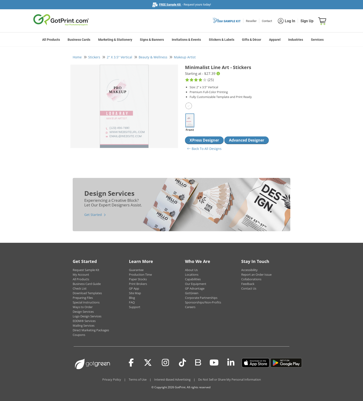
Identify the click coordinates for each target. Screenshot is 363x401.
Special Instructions (86, 302)
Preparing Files (83, 298)
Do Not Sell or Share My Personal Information (229, 379)
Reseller (251, 21)
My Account (81, 274)
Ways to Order (83, 307)
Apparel (275, 39)
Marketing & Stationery (115, 39)
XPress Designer (204, 140)
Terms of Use (138, 379)
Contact (267, 21)
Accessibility (249, 270)
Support (134, 307)
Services (317, 39)
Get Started (93, 214)
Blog (132, 298)
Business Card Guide (87, 284)
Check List (80, 288)
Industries (295, 39)
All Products (51, 39)
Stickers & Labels (221, 39)
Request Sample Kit (86, 270)
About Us (191, 270)
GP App (134, 288)
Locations (191, 274)
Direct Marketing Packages (91, 330)
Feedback (247, 284)
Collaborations (251, 279)
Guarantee (136, 270)
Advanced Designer (246, 140)
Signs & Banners (152, 39)
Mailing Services (83, 325)
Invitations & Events (186, 39)
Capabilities (193, 279)
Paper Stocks (138, 279)
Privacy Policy (111, 379)
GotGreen (191, 293)
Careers (190, 307)
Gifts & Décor (251, 39)
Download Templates (87, 293)
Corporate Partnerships (201, 298)
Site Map (135, 293)
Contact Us (248, 288)
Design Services (83, 311)
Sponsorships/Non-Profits (203, 302)
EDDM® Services (84, 321)
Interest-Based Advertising (172, 379)
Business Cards (79, 39)
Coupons (79, 335)
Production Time (140, 274)
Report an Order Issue (256, 274)
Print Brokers (138, 284)
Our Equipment (195, 284)
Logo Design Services (87, 316)
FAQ (132, 302)
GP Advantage (194, 288)
